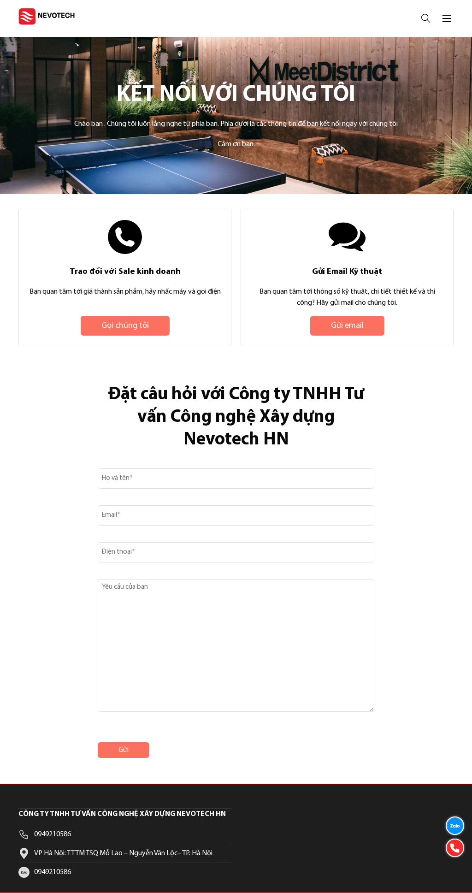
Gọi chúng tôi (125, 325)
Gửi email (347, 325)
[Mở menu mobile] (447, 18)
